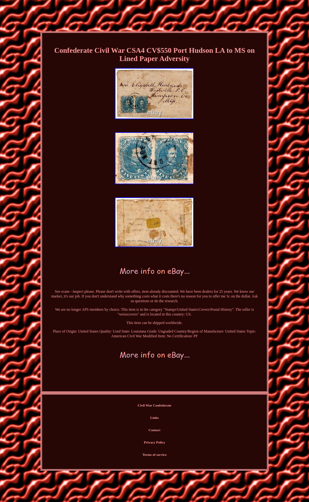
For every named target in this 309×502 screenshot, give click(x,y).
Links (154, 417)
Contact (154, 430)
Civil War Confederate (154, 405)
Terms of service (154, 454)
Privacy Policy (154, 442)
